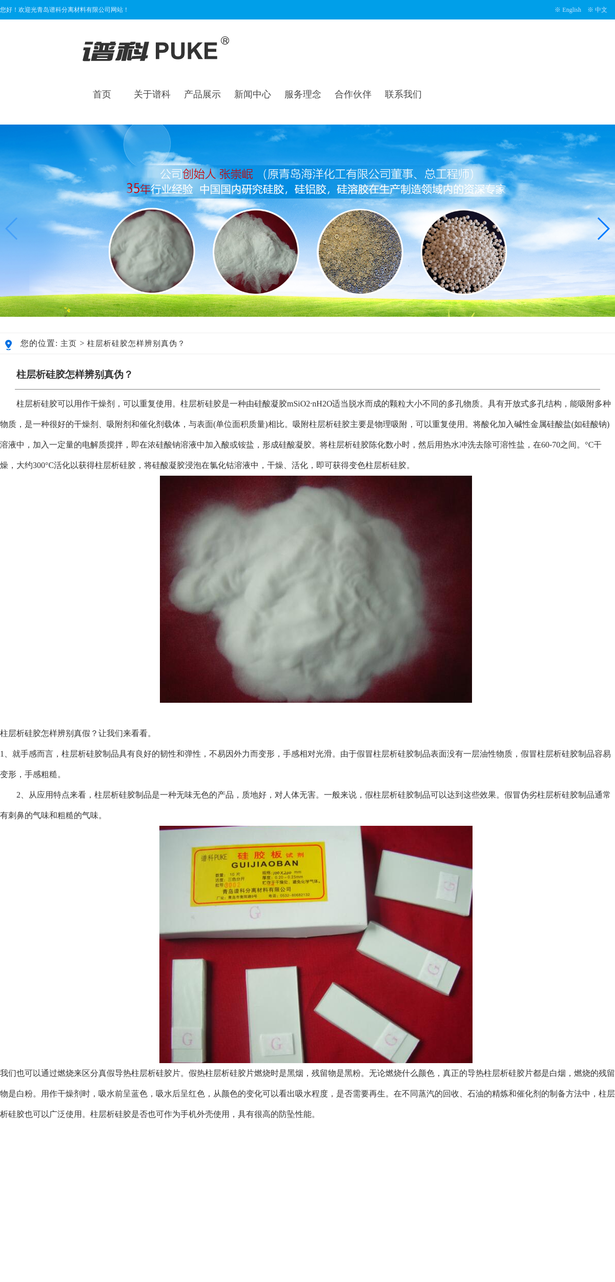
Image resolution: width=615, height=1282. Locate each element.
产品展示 (202, 94)
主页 (68, 343)
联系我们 (403, 94)
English (571, 9)
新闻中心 (252, 94)
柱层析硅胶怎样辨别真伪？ (136, 343)
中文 (601, 9)
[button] (603, 228)
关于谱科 (152, 94)
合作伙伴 (353, 94)
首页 (102, 94)
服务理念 (302, 94)
